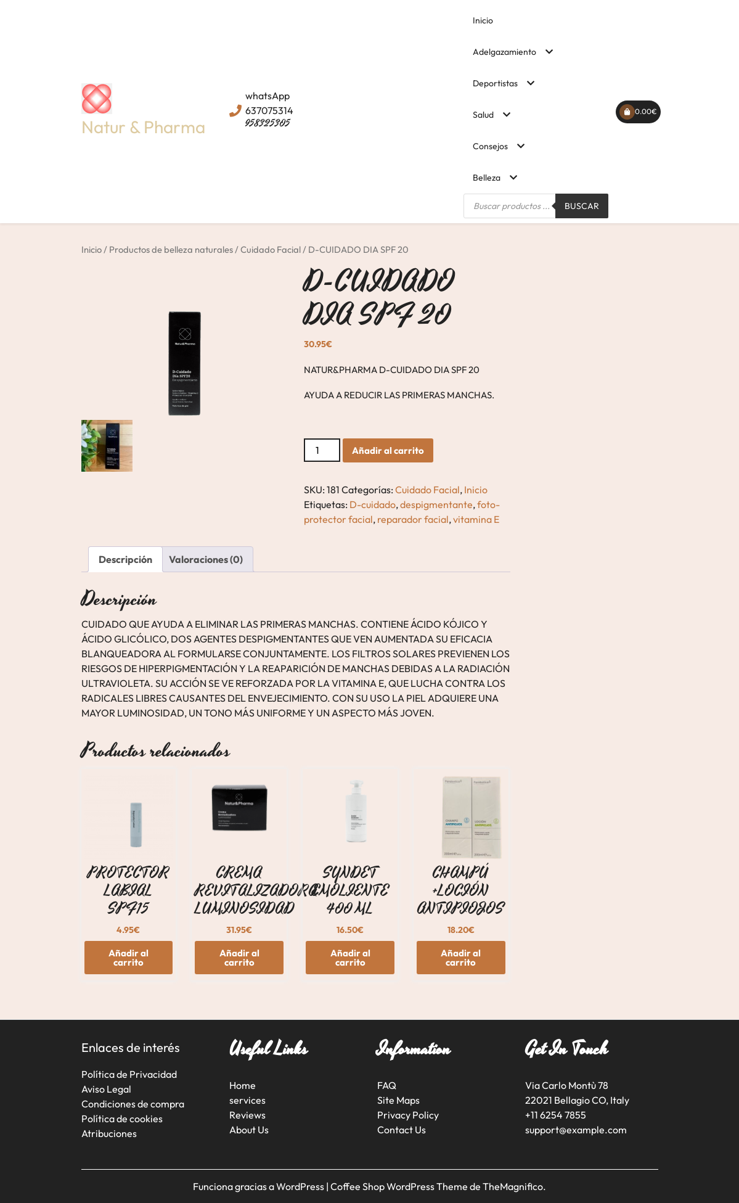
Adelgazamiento (504, 51)
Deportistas (495, 83)
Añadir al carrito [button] (128, 957)
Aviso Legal (106, 1089)
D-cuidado (372, 504)
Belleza (486, 177)
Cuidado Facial (270, 249)
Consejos (490, 146)
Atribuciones (109, 1133)
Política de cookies (122, 1118)
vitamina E (476, 519)
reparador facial (413, 519)
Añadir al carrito (388, 450)
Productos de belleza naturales (171, 249)
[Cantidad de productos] (322, 450)
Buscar (582, 205)
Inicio (483, 20)
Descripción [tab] (125, 559)
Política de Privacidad (129, 1074)
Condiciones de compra (132, 1104)
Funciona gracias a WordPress (259, 1186)
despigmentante (436, 504)
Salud (483, 114)
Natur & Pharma (143, 127)
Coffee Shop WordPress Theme (400, 1186)
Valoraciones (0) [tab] (206, 559)
